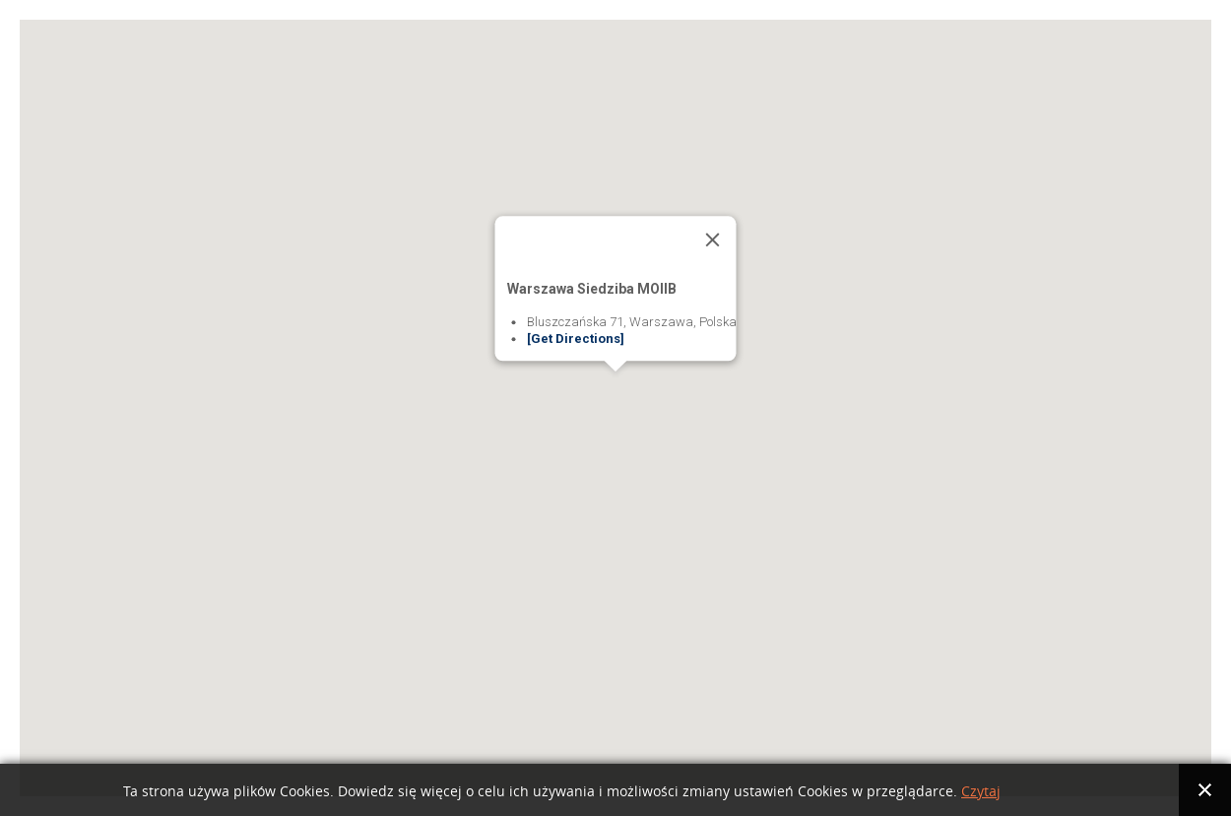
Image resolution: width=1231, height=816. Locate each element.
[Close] (713, 239)
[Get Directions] (575, 338)
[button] (615, 390)
